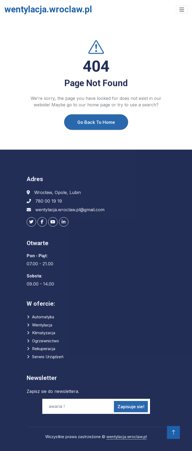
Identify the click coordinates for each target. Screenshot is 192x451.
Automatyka (43, 316)
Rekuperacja (43, 348)
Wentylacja (42, 324)
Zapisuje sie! (130, 406)
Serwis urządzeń (48, 356)
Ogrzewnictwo (45, 340)
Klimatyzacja (43, 332)
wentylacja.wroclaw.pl (126, 436)
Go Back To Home (96, 127)
